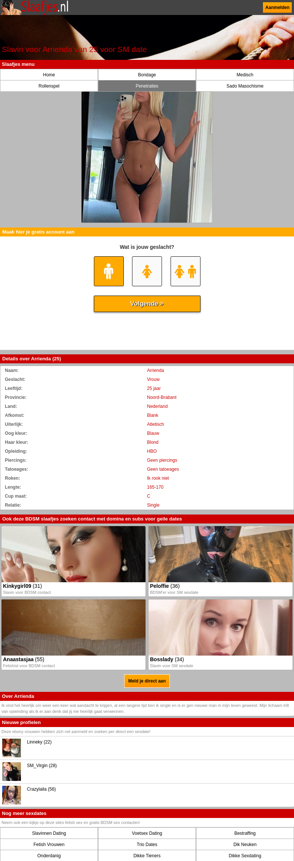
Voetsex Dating (147, 833)
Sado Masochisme (245, 86)
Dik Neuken (245, 844)
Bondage (147, 74)
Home (49, 74)
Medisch (245, 74)
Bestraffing (244, 833)
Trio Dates (147, 844)
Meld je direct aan (147, 681)
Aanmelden (277, 7)
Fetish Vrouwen (49, 844)
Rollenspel (49, 86)
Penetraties (147, 86)
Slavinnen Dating (49, 833)
